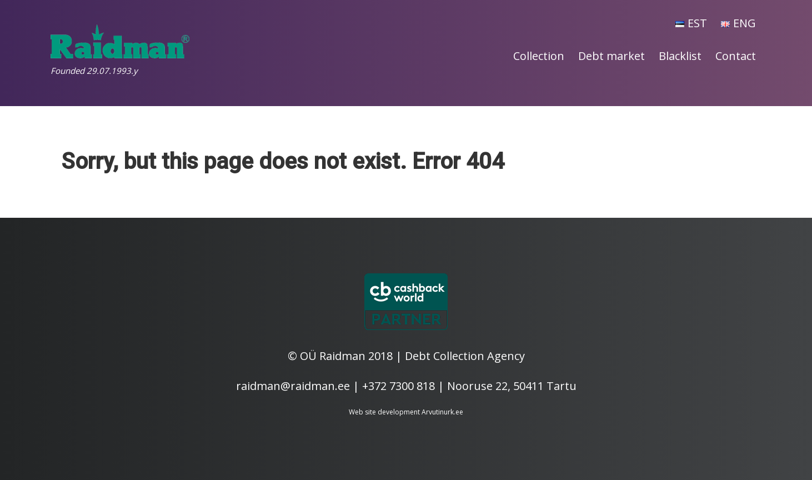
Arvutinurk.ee (442, 412)
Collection (538, 55)
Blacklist (680, 55)
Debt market (611, 55)
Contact (735, 55)
